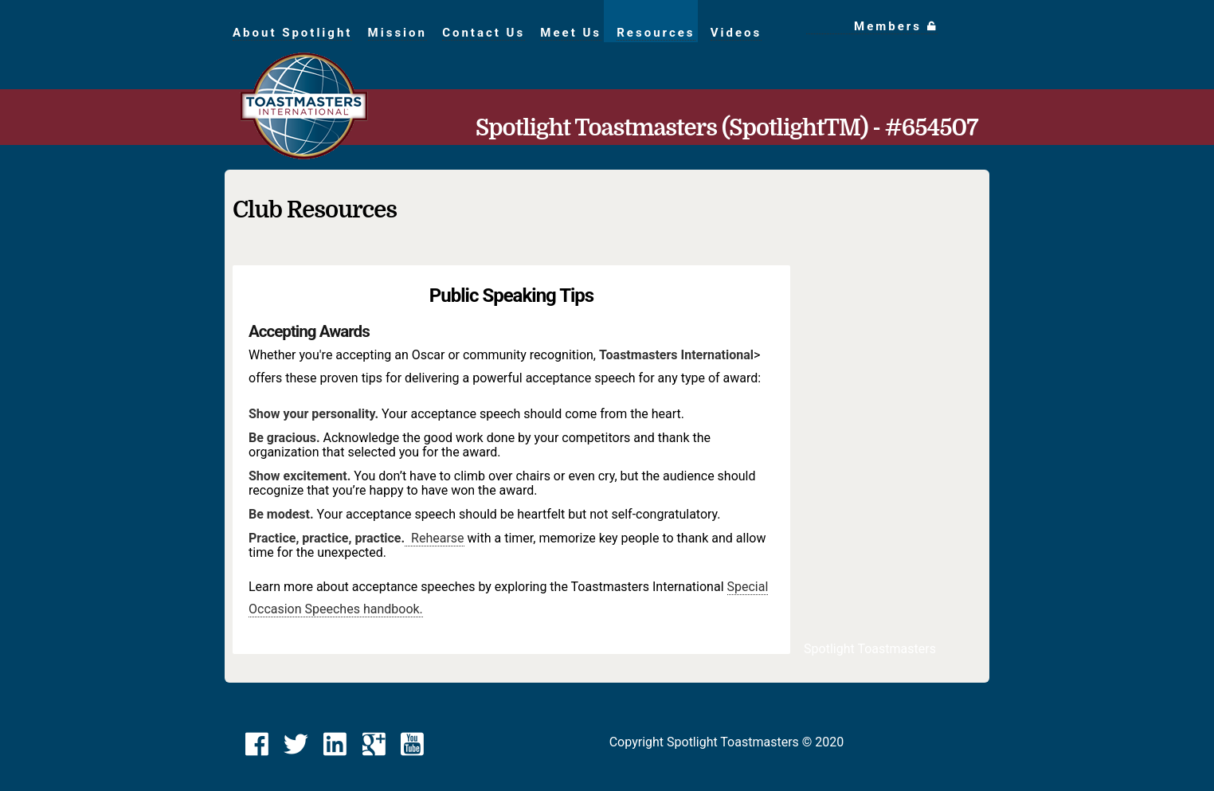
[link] (256, 744)
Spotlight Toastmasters (870, 648)
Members (896, 26)
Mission (397, 32)
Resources (656, 32)
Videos (736, 32)
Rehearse (434, 538)
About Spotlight (292, 32)
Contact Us (483, 32)
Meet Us (570, 32)
